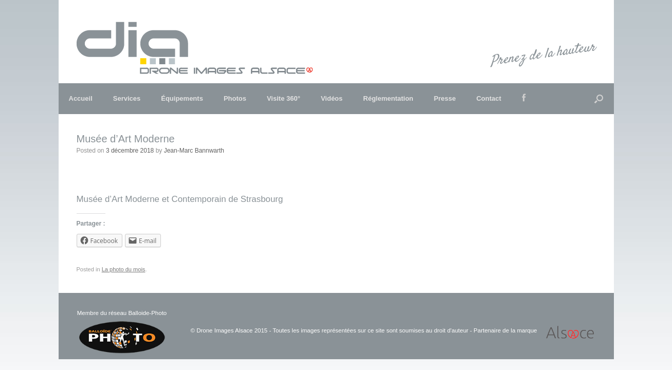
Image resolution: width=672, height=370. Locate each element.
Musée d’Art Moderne (126, 138)
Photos (235, 98)
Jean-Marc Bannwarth (194, 150)
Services (127, 98)
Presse (445, 98)
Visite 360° (283, 98)
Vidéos (331, 98)
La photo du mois (124, 269)
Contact (488, 98)
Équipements (182, 98)
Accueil (81, 98)
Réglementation (388, 98)
